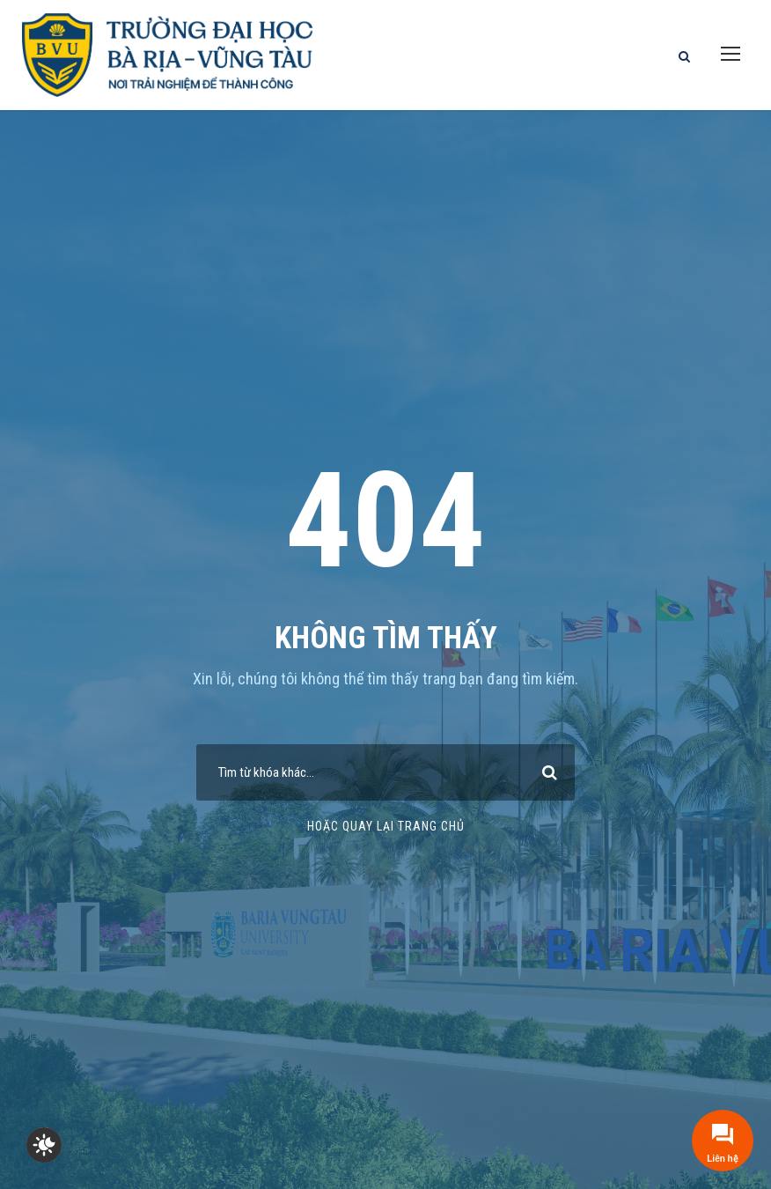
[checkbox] (44, 1145)
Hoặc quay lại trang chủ (386, 826)
